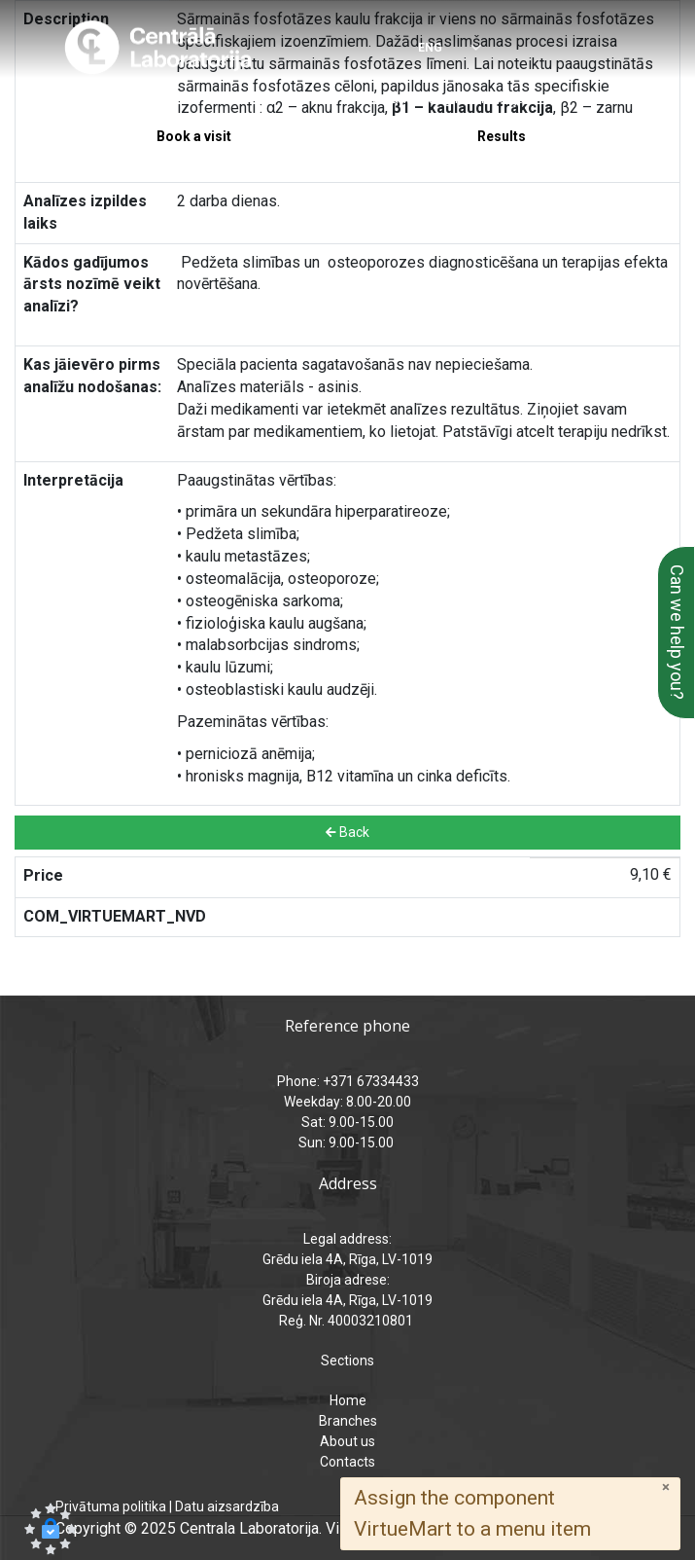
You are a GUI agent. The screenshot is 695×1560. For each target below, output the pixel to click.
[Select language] (437, 49)
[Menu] (622, 48)
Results (501, 136)
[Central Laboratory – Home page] (158, 48)
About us (347, 1441)
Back (347, 832)
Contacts (347, 1461)
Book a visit (193, 136)
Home (348, 1400)
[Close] (665, 1487)
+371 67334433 (130, 98)
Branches (348, 1421)
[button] (50, 1529)
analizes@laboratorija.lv (464, 98)
